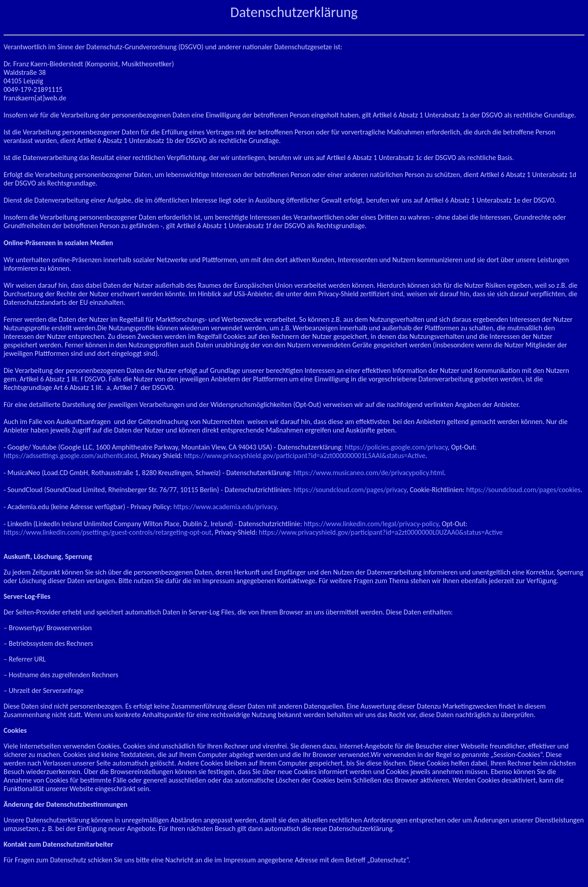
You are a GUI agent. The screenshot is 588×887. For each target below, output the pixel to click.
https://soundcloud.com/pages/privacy (350, 489)
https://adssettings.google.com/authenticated (70, 455)
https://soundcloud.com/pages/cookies (523, 489)
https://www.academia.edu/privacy (225, 506)
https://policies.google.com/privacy (396, 447)
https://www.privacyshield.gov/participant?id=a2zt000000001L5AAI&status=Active (305, 455)
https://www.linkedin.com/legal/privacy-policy (371, 523)
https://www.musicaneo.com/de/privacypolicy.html (369, 472)
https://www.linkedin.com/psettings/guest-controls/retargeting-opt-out (108, 532)
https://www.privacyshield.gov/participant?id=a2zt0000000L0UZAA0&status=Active (381, 532)
